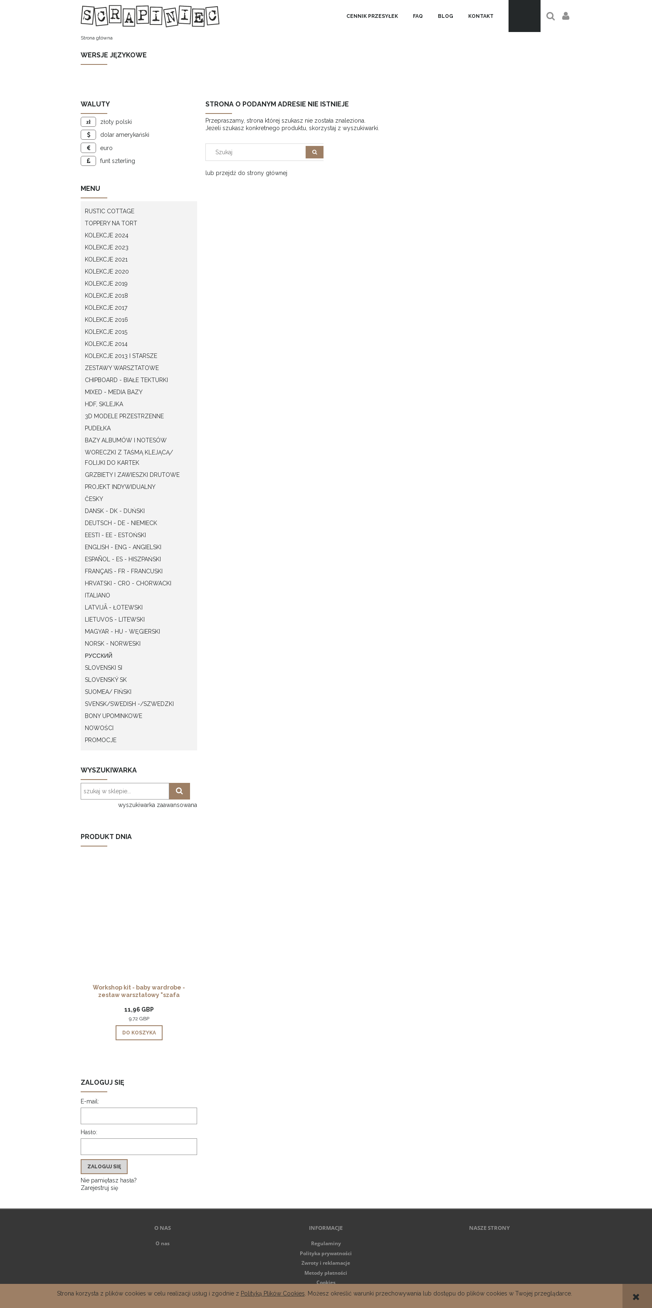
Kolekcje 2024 (106, 235)
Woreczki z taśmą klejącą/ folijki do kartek (129, 457)
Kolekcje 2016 (106, 319)
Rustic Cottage (109, 211)
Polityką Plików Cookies (273, 1293)
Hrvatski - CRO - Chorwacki (128, 583)
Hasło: (89, 1132)
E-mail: (90, 1101)
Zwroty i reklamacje (325, 1262)
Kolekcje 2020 (107, 271)
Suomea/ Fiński (108, 692)
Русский (98, 655)
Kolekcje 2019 (106, 283)
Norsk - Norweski (113, 643)
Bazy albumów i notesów (126, 440)
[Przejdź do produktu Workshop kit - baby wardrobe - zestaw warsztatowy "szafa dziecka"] (138, 929)
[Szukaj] (315, 152)
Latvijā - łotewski (114, 607)
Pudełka (98, 428)
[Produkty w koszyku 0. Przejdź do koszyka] (525, 16)
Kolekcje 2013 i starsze (121, 356)
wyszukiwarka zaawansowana (157, 805)
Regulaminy (326, 1243)
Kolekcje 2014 (106, 344)
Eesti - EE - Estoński (115, 535)
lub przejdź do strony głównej (246, 173)
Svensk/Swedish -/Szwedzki (129, 704)
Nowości (99, 728)
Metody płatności (325, 1272)
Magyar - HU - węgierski (122, 631)
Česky (94, 499)
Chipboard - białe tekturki (126, 380)
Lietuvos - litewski (115, 619)
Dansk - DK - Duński (115, 511)
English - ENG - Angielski (123, 547)
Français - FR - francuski (124, 571)
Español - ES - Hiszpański (123, 559)
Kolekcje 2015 (106, 331)
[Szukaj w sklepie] (257, 152)
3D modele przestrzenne (124, 416)
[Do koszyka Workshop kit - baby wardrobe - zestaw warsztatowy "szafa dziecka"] (139, 1032)
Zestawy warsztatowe (122, 368)
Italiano (97, 595)
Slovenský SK (106, 679)
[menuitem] (372, 16)
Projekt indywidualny (120, 487)
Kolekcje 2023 (106, 247)
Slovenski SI (103, 667)
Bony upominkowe (113, 716)
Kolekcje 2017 (106, 307)
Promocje (100, 740)
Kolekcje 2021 (106, 259)
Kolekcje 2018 (106, 295)
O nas (163, 1243)
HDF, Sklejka (104, 404)
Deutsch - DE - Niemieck (121, 523)
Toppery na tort (111, 223)
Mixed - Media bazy (114, 392)
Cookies (326, 1282)
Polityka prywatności (326, 1253)
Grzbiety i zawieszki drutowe (132, 474)
